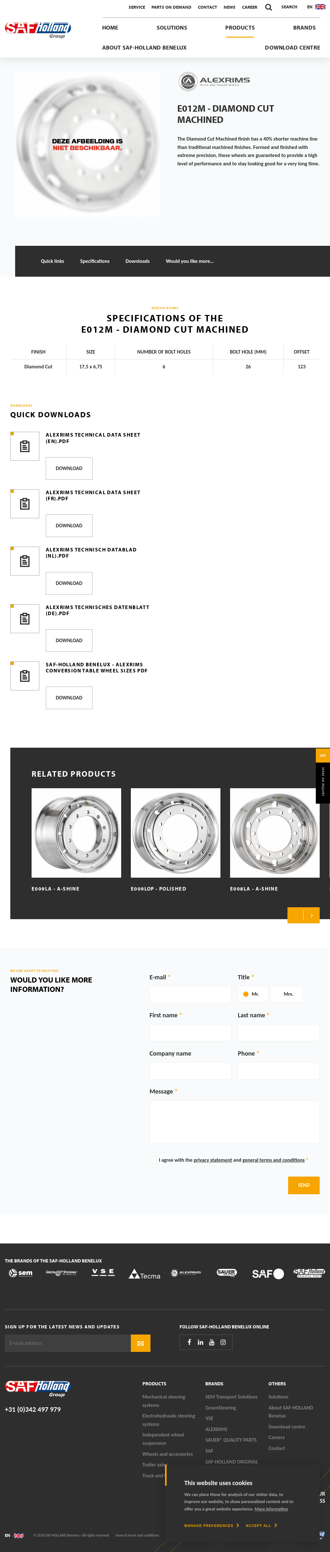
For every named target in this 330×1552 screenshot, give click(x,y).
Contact (207, 7)
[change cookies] (211, 1525)
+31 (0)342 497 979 (33, 1409)
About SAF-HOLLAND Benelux (144, 47)
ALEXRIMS (216, 1429)
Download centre (292, 47)
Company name (170, 1053)
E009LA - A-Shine (56, 888)
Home (110, 27)
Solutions (172, 27)
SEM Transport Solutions (231, 1397)
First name (164, 1015)
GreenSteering (220, 1408)
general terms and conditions (273, 1160)
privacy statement (213, 1160)
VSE (209, 1418)
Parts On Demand (171, 7)
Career (249, 7)
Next (312, 915)
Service (137, 7)
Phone (246, 1053)
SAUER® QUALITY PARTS (231, 1440)
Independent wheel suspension (163, 1439)
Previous (295, 915)
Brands (304, 27)
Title (244, 977)
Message (161, 1091)
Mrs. (289, 994)
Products (240, 27)
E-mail (158, 977)
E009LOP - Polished (158, 888)
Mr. (255, 994)
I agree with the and (233, 1160)
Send (304, 1185)
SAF (209, 1451)
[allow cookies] (261, 1525)
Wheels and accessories (167, 1454)
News (230, 7)
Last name (251, 1015)
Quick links (52, 261)
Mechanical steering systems (163, 1401)
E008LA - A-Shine (254, 888)
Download (69, 468)
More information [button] (271, 1509)
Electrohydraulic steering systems (168, 1420)
